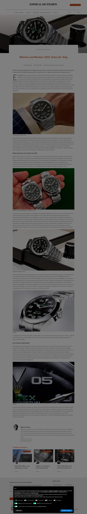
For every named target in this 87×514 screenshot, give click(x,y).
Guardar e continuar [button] (66, 510)
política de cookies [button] (34, 493)
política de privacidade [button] (53, 490)
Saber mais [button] (18, 510)
